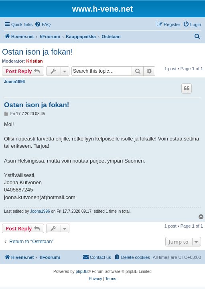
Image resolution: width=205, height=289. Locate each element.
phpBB (82, 271)
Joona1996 (14, 81)
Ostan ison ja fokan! (37, 51)
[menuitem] (43, 24)
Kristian (34, 61)
